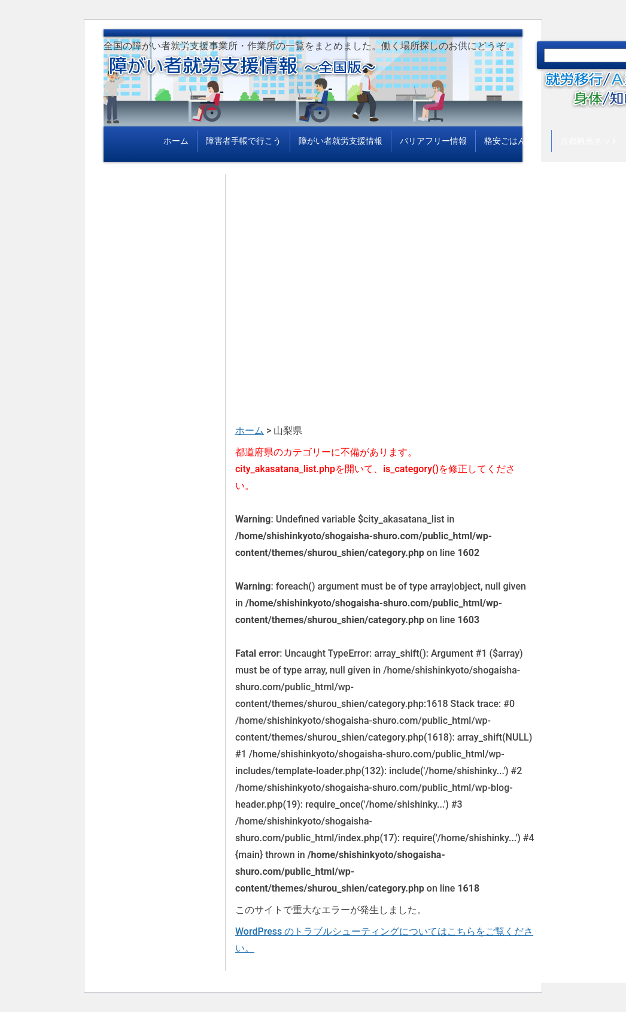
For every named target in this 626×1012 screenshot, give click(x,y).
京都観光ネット (589, 141)
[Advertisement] (384, 258)
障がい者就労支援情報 (340, 141)
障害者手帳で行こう (243, 141)
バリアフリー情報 (433, 141)
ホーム (176, 141)
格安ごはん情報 (513, 141)
